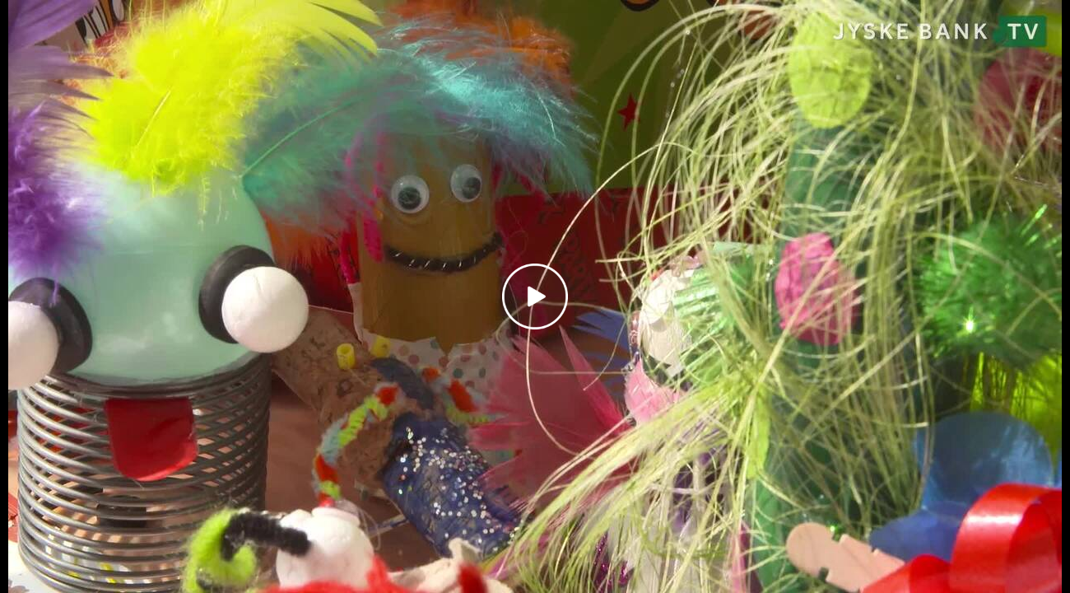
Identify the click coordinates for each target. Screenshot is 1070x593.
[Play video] (535, 296)
